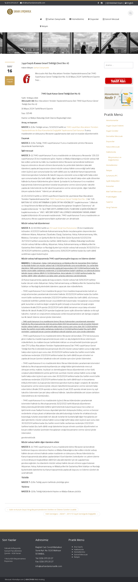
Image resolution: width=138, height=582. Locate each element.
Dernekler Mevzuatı (114, 136)
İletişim (109, 170)
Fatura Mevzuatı (113, 147)
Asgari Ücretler (112, 131)
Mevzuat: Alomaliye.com (14, 579)
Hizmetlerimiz (111, 165)
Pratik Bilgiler (111, 196)
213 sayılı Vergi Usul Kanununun (63, 228)
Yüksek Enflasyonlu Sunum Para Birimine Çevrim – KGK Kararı (11, 550)
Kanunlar (110, 186)
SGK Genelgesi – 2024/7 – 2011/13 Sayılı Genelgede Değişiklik (71, 514)
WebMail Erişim (115, 3)
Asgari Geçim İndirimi (115, 125)
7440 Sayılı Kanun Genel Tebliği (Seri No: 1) (68, 199)
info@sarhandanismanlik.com (33, 3)
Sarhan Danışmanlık (41, 68)
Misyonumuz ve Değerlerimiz (114, 158)
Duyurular (110, 141)
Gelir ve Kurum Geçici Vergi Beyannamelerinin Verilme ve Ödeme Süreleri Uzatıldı (41, 509)
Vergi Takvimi (111, 207)
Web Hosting (39, 579)
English (129, 3)
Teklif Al (109, 202)
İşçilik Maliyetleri (113, 181)
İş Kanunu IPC (112, 175)
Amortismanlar (112, 120)
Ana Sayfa (76, 547)
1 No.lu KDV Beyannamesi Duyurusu (13, 559)
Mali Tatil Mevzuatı (113, 191)
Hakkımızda (111, 152)
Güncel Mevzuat (78, 554)
